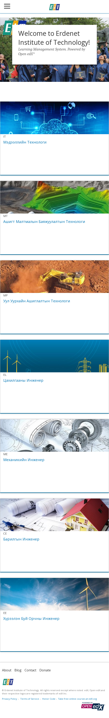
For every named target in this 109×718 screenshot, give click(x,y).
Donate (45, 670)
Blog (18, 670)
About (6, 670)
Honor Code (48, 698)
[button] (7, 6)
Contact (30, 670)
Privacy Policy (9, 698)
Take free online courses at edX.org (77, 698)
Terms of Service (29, 698)
